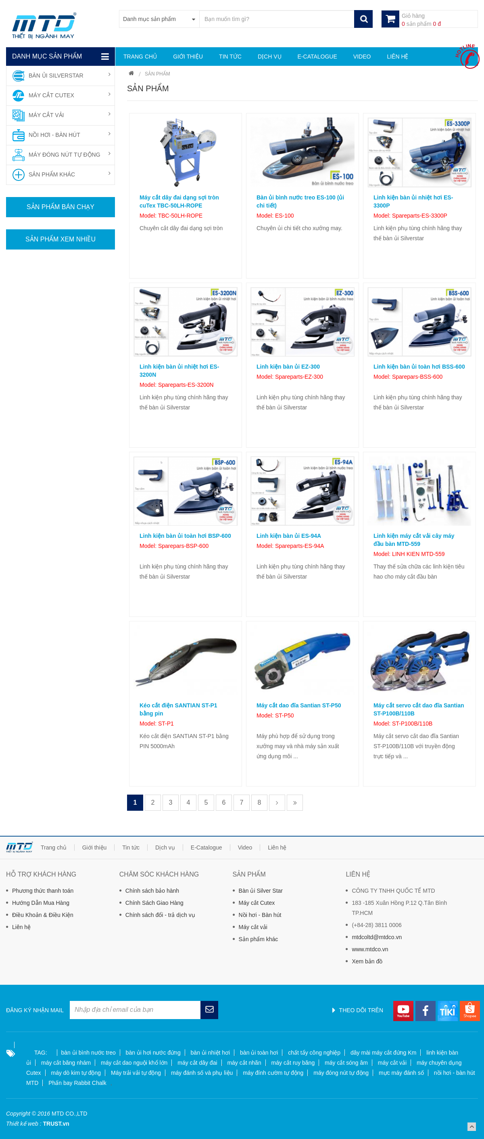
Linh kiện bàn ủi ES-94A (289, 536)
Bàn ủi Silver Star (261, 890)
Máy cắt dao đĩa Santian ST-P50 (299, 705)
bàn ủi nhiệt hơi (210, 1052)
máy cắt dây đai (197, 1062)
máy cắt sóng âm (346, 1062)
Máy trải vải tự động (136, 1073)
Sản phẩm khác (258, 939)
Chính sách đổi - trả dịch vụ (160, 915)
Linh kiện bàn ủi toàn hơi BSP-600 (185, 536)
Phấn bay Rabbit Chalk (77, 1083)
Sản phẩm (157, 74)
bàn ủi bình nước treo (88, 1052)
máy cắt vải (392, 1062)
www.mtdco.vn (370, 949)
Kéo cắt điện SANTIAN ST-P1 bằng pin (178, 709)
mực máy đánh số (401, 1073)
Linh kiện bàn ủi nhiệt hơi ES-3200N (179, 370)
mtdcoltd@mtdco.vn (377, 937)
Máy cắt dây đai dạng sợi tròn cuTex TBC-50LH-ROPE (179, 201)
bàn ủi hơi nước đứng (153, 1052)
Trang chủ (131, 74)
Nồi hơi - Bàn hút (260, 915)
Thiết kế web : (24, 1123)
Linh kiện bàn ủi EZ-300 (288, 366)
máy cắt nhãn (244, 1062)
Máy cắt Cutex (257, 903)
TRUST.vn (56, 1123)
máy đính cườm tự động (273, 1073)
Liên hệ (21, 927)
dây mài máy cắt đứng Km (383, 1052)
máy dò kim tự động (76, 1073)
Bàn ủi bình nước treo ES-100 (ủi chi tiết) (300, 201)
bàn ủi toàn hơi (259, 1052)
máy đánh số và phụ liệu (202, 1073)
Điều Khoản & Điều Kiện (42, 915)
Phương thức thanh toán (42, 890)
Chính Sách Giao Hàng (154, 903)
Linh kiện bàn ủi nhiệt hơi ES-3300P (413, 201)
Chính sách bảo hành (152, 890)
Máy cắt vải (253, 927)
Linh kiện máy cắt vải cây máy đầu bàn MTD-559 (414, 540)
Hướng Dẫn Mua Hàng (40, 903)
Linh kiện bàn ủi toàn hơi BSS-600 (419, 366)
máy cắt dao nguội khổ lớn (134, 1062)
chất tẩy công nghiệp (314, 1052)
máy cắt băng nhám (66, 1062)
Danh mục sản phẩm (47, 56)
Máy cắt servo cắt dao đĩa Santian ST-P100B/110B (418, 709)
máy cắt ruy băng (293, 1062)
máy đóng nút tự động (341, 1073)
